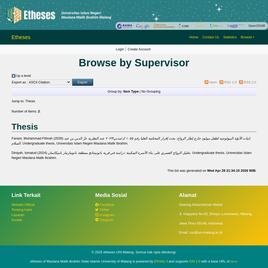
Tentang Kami (22, 210)
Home (193, 37)
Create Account (139, 49)
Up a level (23, 76)
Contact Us (211, 37)
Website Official (23, 205)
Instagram (104, 215)
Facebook (104, 205)
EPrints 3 (161, 261)
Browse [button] (246, 37)
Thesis (30, 101)
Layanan (18, 215)
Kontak (17, 220)
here (233, 261)
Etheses (21, 37)
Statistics (230, 37)
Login (120, 49)
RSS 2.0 (250, 82)
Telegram (104, 220)
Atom (213, 82)
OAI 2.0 (194, 261)
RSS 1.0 (230, 82)
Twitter (102, 210)
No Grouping (150, 91)
